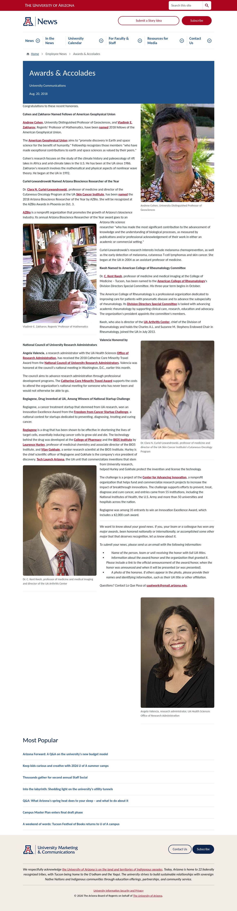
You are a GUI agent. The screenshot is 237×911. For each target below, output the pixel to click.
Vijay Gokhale (50, 449)
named (103, 127)
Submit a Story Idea (149, 20)
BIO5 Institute (122, 440)
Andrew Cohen (33, 122)
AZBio (27, 212)
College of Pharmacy (88, 440)
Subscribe (196, 20)
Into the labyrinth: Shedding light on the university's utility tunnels (68, 789)
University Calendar (76, 40)
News (29, 40)
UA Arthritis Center (157, 322)
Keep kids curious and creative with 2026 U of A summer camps (66, 766)
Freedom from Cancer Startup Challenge (101, 412)
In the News (49, 40)
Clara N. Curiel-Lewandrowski (47, 189)
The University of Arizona (147, 896)
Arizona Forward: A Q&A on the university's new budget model (65, 754)
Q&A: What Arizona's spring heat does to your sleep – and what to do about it (75, 801)
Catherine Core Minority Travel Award (86, 381)
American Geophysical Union (47, 140)
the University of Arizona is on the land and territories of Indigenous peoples (112, 869)
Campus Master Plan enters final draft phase (53, 812)
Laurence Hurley (34, 445)
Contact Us (195, 40)
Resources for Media (157, 40)
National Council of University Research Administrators (81, 363)
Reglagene (30, 430)
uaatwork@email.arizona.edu (166, 585)
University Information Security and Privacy (118, 890)
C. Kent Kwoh (113, 276)
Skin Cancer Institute (90, 194)
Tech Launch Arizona (50, 459)
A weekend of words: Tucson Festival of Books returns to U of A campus (71, 824)
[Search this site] (186, 5)
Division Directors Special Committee (152, 304)
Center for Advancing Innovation (165, 477)
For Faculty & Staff (119, 40)
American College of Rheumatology (181, 281)
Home (35, 54)
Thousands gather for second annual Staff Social (55, 777)
